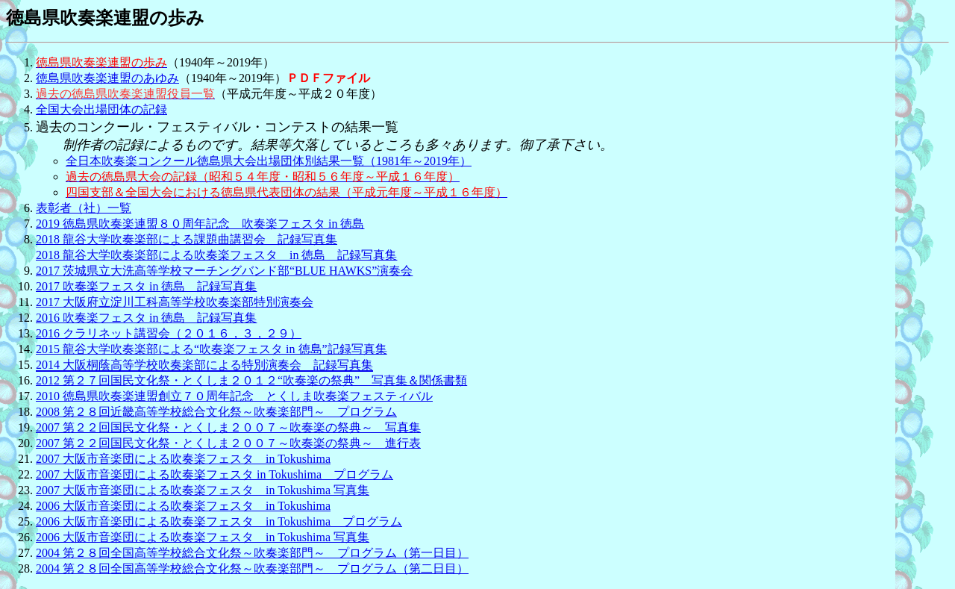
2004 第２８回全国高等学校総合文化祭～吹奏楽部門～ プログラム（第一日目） (252, 552)
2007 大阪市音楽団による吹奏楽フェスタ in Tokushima (183, 458)
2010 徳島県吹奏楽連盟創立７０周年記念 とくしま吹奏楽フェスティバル (234, 396)
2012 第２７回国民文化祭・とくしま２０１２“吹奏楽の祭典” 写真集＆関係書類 (251, 380)
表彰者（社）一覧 (83, 208)
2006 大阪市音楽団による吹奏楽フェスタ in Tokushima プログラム (219, 521)
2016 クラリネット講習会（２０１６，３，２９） (168, 333)
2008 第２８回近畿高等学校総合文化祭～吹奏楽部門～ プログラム (216, 411)
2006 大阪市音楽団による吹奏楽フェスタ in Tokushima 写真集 (202, 537)
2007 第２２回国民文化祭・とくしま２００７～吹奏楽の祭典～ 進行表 (228, 443)
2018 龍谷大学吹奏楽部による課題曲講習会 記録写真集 (186, 239)
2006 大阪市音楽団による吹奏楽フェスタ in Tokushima (183, 505)
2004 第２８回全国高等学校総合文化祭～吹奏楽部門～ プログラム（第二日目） (252, 568)
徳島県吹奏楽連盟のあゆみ (107, 78)
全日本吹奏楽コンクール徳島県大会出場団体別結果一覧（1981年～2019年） (269, 161)
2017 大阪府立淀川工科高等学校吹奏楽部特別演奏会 (174, 302)
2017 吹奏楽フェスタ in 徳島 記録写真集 (146, 286)
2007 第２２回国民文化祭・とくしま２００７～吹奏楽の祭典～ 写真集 (228, 427)
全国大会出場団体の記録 (101, 109)
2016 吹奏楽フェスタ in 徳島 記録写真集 (146, 317)
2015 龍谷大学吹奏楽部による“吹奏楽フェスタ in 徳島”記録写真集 (211, 349)
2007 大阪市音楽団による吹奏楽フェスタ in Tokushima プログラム (214, 474)
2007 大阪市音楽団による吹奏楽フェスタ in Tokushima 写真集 (202, 490)
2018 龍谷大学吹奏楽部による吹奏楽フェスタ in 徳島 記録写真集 (216, 255)
